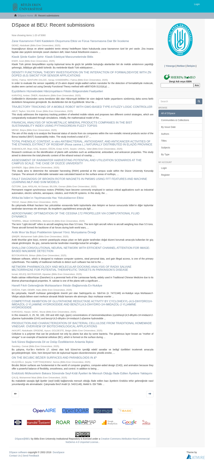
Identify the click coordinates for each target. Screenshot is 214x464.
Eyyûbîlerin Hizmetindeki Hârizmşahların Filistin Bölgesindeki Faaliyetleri (57, 91)
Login (164, 168)
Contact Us (15, 455)
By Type (165, 154)
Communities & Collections (175, 120)
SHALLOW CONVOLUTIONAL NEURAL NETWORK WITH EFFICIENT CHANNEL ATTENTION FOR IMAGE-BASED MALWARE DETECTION (81, 249)
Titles (164, 140)
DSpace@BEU (22, 438)
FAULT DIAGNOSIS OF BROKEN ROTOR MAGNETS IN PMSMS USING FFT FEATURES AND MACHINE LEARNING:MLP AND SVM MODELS (79, 180)
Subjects (165, 147)
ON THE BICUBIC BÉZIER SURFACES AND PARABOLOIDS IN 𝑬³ (54, 357)
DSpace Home (25, 15)
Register (165, 175)
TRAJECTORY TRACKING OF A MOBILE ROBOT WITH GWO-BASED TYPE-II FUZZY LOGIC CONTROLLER (82, 106)
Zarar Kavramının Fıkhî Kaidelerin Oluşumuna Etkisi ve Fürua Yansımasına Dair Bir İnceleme (70, 41)
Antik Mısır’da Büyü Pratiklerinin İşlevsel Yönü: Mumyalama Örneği (54, 232)
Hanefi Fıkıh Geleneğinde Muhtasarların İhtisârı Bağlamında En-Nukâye (57, 285)
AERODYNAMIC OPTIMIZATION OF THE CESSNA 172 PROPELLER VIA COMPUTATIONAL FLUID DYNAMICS (75, 215)
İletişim (191, 66)
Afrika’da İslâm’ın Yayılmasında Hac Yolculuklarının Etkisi (48, 197)
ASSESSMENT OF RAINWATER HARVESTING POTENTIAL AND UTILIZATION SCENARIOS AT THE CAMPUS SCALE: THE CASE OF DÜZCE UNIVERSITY (77, 162)
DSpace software (18, 452)
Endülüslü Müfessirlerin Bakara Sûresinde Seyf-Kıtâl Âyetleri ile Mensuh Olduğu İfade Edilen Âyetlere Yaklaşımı (82, 373)
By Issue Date (168, 127)
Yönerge (170, 66)
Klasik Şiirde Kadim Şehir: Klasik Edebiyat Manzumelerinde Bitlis (52, 56)
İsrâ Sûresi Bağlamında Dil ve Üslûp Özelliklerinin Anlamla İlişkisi (52, 342)
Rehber (181, 66)
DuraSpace (58, 452)
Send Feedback (31, 455)
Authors (165, 134)
